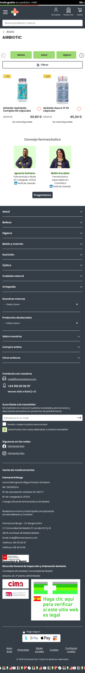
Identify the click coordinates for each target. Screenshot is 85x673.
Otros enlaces (11, 358)
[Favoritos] (68, 12)
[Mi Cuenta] (56, 12)
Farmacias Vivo (16, 446)
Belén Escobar (60, 173)
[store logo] (15, 12)
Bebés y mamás (12, 244)
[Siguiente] (81, 55)
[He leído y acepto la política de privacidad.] (4, 424)
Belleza (6, 222)
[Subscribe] (80, 418)
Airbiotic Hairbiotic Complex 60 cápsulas (17, 109)
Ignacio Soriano (24, 173)
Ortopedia (9, 287)
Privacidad (23, 650)
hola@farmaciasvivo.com (22, 379)
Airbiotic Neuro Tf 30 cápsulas (56, 109)
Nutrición (8, 254)
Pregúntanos (42, 195)
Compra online (12, 347)
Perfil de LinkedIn (26, 183)
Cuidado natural (13, 276)
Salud (6, 211)
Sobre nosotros (12, 336)
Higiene (7, 233)
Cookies (54, 650)
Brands (10, 32)
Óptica (6, 265)
